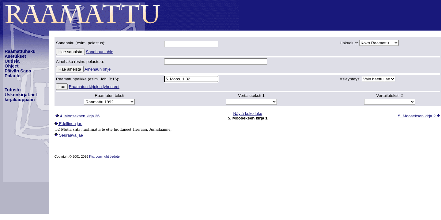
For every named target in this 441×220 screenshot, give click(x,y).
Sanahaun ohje (99, 52)
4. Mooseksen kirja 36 (77, 116)
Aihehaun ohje (98, 69)
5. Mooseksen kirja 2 (419, 116)
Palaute (13, 75)
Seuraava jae (69, 135)
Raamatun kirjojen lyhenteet (94, 86)
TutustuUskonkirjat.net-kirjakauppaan (22, 94)
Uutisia (12, 61)
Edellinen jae (68, 123)
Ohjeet (12, 66)
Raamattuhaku (20, 51)
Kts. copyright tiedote (104, 156)
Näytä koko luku (247, 113)
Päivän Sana (18, 70)
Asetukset (15, 56)
